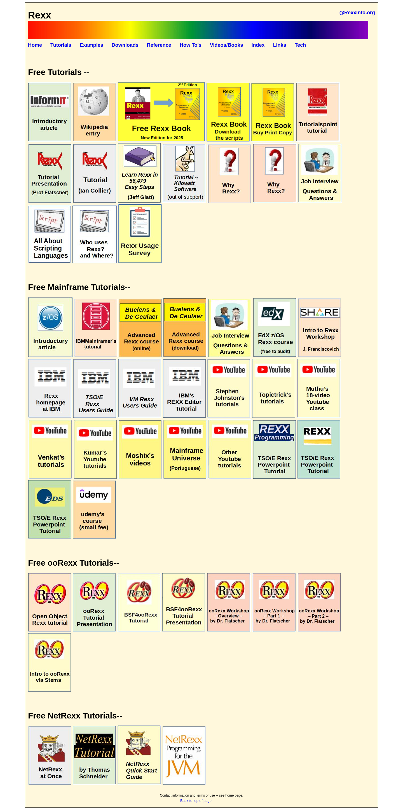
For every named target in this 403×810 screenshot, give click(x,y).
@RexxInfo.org (357, 12)
